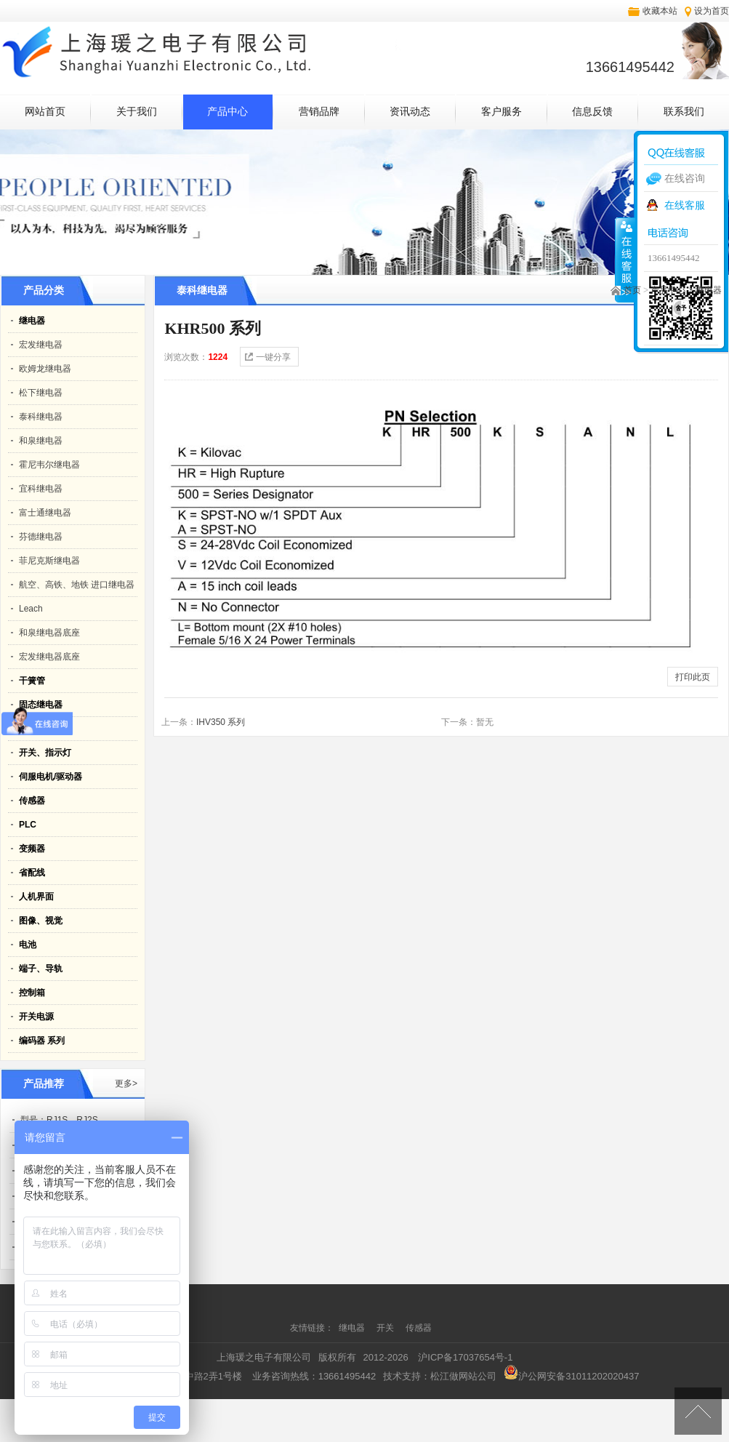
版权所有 (337, 1357)
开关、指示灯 (45, 753)
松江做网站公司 (463, 1376)
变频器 (32, 849)
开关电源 (36, 1017)
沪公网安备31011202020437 (571, 1376)
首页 (632, 290)
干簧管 (32, 681)
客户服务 (501, 111)
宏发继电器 (41, 345)
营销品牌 (319, 111)
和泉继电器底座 (49, 633)
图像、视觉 (41, 921)
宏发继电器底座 (49, 657)
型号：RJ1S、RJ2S (59, 1120)
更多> (126, 1083)
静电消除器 (41, 729)
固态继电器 (41, 705)
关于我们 (136, 111)
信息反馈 (592, 111)
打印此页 (692, 677)
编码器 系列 (42, 1041)
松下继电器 (41, 393)
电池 (27, 945)
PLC (27, 825)
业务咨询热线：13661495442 (314, 1376)
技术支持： (439, 1376)
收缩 (625, 260)
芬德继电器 (41, 537)
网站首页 (45, 111)
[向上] (698, 1411)
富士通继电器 (45, 513)
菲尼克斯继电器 (49, 561)
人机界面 (36, 897)
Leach (31, 609)
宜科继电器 (41, 489)
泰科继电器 (41, 417)
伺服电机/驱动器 (50, 777)
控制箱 (32, 993)
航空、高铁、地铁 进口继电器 (76, 585)
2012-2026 (385, 1357)
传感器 (32, 801)
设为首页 (711, 11)
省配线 (32, 873)
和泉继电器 (41, 441)
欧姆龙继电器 (45, 369)
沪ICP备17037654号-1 (465, 1357)
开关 (386, 1328)
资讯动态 (410, 111)
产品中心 (227, 111)
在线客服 (684, 205)
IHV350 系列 (220, 722)
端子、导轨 (41, 969)
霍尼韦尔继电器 (49, 465)
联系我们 (684, 111)
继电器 (709, 290)
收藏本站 (660, 11)
